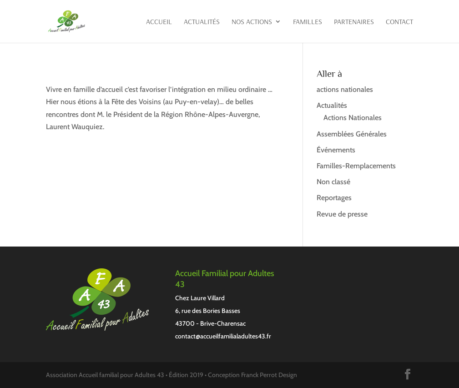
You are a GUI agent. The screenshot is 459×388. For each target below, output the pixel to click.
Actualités (202, 22)
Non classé (333, 181)
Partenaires (354, 22)
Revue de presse (342, 214)
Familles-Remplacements (356, 165)
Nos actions (252, 22)
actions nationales (345, 89)
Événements (336, 150)
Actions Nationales (352, 117)
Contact (399, 22)
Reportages (334, 197)
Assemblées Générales (352, 134)
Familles (307, 22)
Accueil (159, 22)
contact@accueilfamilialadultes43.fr (223, 336)
